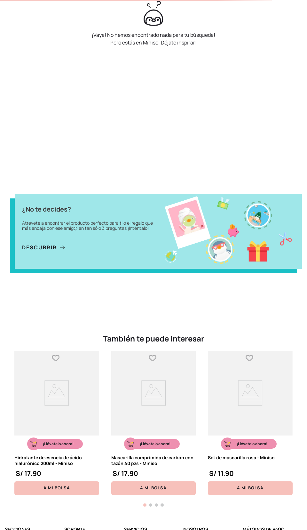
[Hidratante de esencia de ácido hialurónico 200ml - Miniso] (56, 423)
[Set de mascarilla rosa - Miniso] (250, 423)
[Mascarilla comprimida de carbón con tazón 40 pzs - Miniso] (153, 423)
